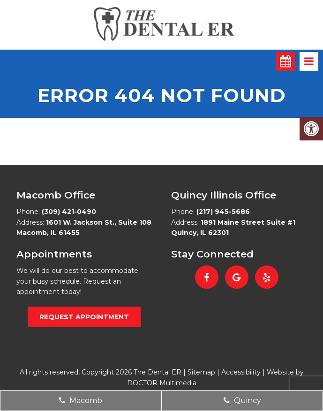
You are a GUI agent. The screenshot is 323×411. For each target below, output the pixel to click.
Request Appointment (84, 317)
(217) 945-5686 (223, 211)
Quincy (242, 400)
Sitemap (201, 372)
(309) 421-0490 (69, 211)
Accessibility (241, 372)
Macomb (80, 400)
